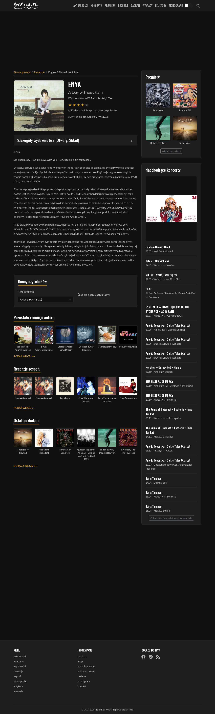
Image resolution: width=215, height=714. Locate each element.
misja (80, 661)
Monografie (176, 6)
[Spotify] (151, 657)
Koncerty (96, 6)
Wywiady (148, 6)
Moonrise (184, 143)
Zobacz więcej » (24, 465)
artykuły (18, 686)
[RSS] (158, 657)
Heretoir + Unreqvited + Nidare (163, 367)
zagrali (17, 676)
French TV (185, 110)
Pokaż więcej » (23, 356)
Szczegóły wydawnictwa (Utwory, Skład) (48, 140)
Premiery (110, 6)
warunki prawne (86, 666)
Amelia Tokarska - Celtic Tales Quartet (168, 325)
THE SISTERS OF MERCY (159, 381)
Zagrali (135, 6)
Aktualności (80, 6)
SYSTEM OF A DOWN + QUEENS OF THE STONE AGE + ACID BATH (167, 309)
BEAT (149, 289)
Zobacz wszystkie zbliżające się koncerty (171, 517)
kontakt (82, 686)
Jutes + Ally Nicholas (157, 261)
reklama (82, 676)
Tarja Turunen (153, 478)
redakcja (82, 656)
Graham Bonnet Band (158, 247)
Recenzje (123, 6)
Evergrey (158, 110)
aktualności (20, 656)
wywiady (18, 691)
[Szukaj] (198, 5)
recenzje (18, 671)
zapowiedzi (20, 666)
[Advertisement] (107, 38)
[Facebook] (143, 657)
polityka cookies (86, 671)
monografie (20, 681)
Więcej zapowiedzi (171, 151)
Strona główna (22, 72)
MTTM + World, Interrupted (161, 275)
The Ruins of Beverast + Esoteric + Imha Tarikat (169, 411)
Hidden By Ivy (158, 143)
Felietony (160, 6)
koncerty (19, 661)
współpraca (84, 681)
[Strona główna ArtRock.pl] (26, 5)
